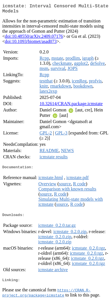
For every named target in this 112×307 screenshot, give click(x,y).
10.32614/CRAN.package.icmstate (71, 105)
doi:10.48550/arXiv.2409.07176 (34, 38)
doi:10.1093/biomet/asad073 (31, 43)
